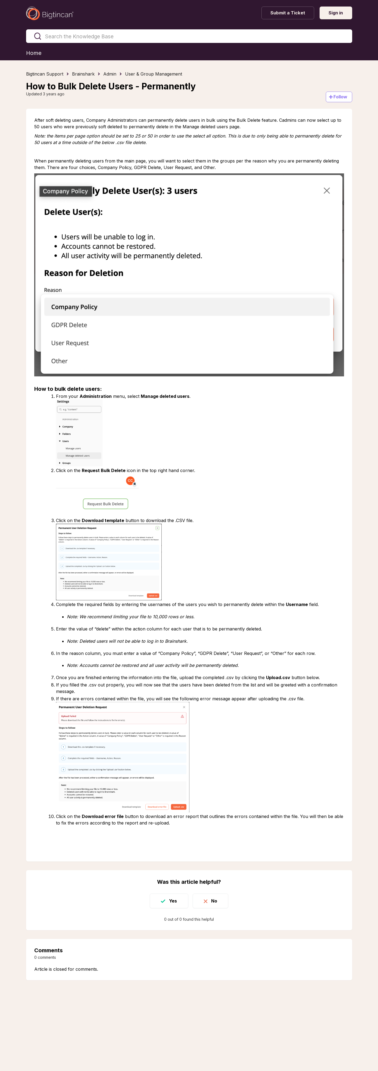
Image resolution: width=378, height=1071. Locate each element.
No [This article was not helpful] (214, 901)
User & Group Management (153, 74)
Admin (109, 74)
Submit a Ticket (287, 12)
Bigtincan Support (44, 74)
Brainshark (83, 74)
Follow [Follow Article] (340, 96)
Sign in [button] (336, 12)
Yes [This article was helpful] (173, 901)
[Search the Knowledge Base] (189, 36)
